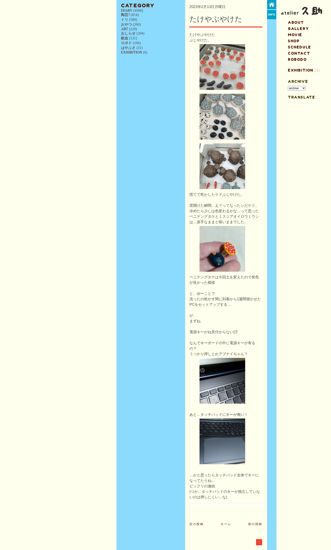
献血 (124, 38)
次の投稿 (196, 524)
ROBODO (297, 59)
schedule (299, 47)
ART (124, 29)
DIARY (126, 10)
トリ (124, 19)
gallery (298, 28)
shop (293, 41)
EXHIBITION (131, 52)
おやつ (126, 24)
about (296, 22)
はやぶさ (128, 48)
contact (299, 53)
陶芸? (125, 15)
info (271, 14)
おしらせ (128, 33)
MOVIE (295, 34)
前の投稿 (255, 524)
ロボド (126, 43)
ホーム (226, 524)
